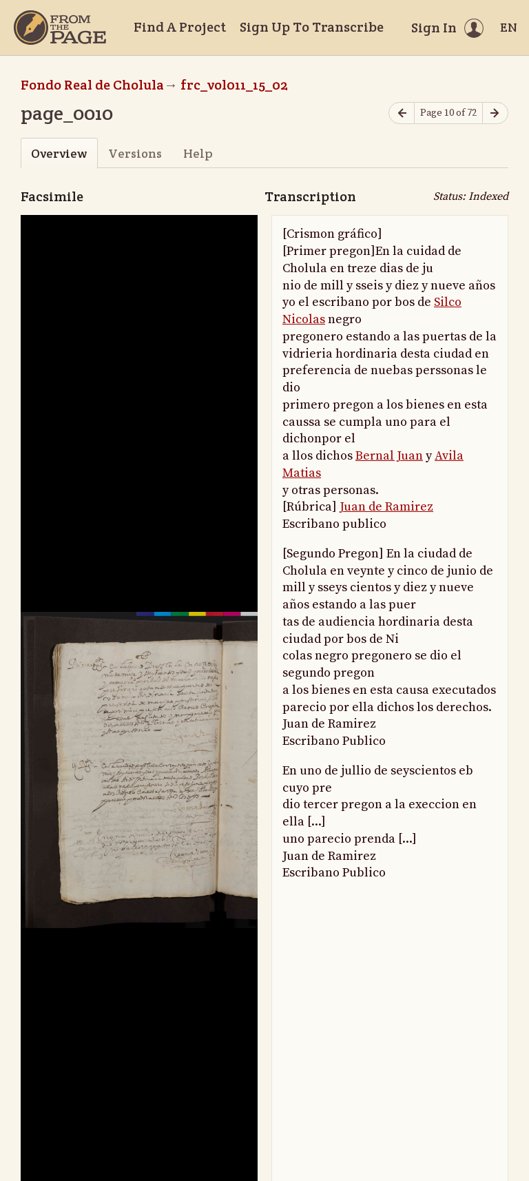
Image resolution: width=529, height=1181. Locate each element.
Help (198, 153)
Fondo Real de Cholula (92, 85)
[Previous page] (401, 113)
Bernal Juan (389, 456)
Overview (59, 153)
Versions (135, 153)
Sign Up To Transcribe (312, 27)
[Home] (60, 27)
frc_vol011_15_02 (234, 85)
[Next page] (495, 113)
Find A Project (180, 27)
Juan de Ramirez (386, 507)
